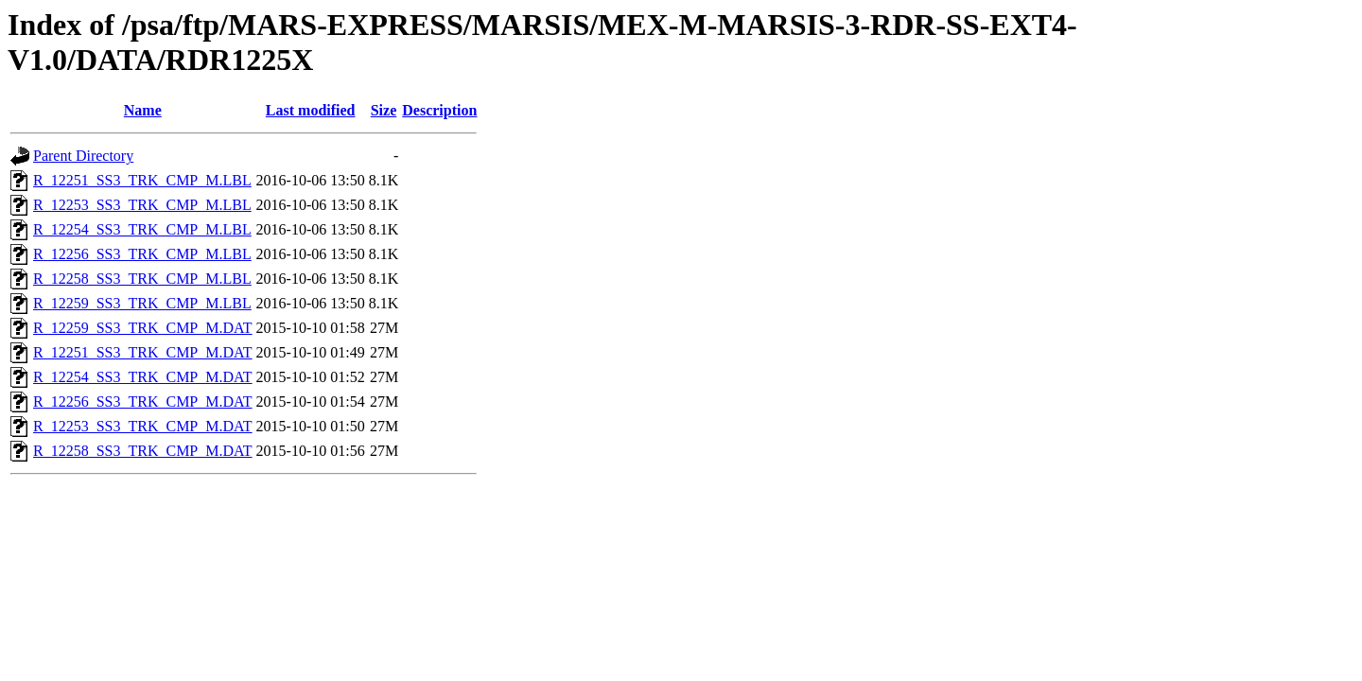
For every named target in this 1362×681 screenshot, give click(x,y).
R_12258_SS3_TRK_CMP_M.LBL (142, 279)
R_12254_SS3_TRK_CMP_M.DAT (143, 377)
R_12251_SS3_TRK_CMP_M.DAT (143, 352)
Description (439, 110)
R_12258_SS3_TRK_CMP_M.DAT (143, 451)
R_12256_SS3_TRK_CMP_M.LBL (142, 254)
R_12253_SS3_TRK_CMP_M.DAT (143, 426)
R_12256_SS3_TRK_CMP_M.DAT (143, 401)
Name (143, 110)
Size (384, 110)
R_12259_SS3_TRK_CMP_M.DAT (143, 328)
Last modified (311, 110)
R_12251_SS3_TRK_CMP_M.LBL (142, 180)
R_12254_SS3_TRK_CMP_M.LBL (142, 229)
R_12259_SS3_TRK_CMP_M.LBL (142, 303)
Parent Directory (83, 156)
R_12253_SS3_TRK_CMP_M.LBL (142, 205)
